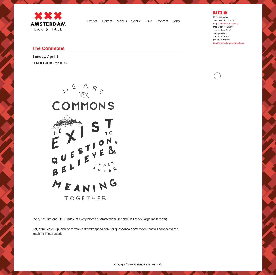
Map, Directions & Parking (225, 23)
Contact (162, 21)
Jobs (176, 21)
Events (92, 21)
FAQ (148, 21)
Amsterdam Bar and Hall (48, 21)
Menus (122, 21)
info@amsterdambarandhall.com (228, 43)
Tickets (107, 21)
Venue (136, 21)
